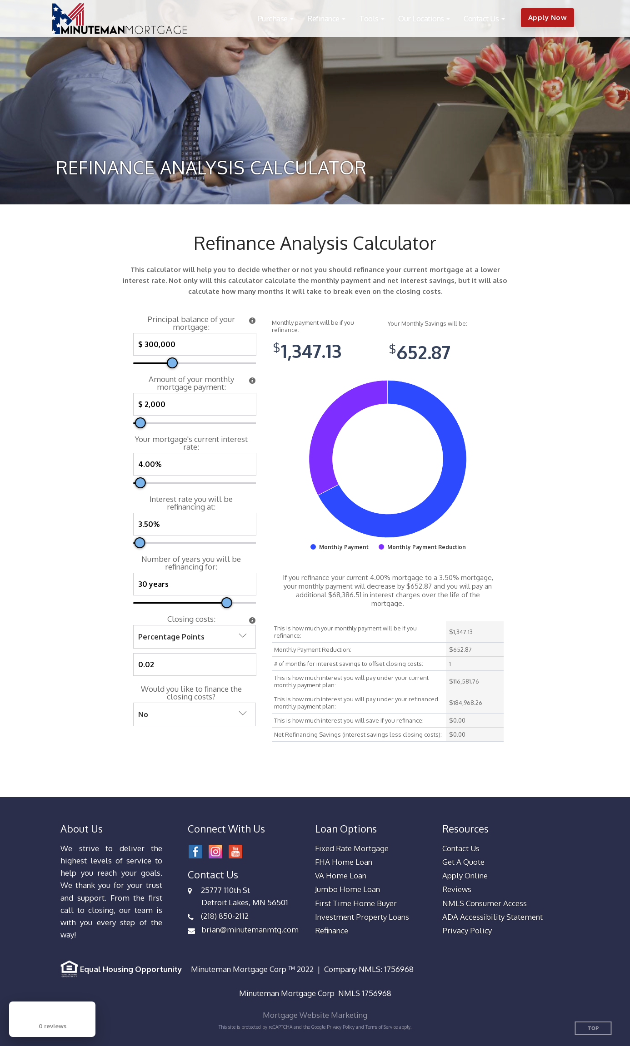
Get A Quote (463, 862)
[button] (275, 18)
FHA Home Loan (343, 862)
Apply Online (465, 875)
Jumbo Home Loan (347, 889)
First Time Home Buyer (356, 903)
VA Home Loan (340, 875)
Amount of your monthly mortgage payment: (191, 383)
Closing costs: (191, 619)
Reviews (456, 889)
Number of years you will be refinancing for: (191, 562)
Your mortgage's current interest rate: (191, 443)
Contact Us (461, 848)
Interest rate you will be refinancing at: (191, 503)
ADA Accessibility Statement (492, 917)
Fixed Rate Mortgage (352, 848)
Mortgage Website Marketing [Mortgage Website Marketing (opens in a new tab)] (315, 1015)
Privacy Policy (467, 930)
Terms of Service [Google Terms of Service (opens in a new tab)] (381, 1027)
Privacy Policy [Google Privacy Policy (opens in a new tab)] (341, 1027)
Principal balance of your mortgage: (191, 323)
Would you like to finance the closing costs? (191, 692)
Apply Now (547, 17)
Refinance (331, 930)
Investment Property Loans (362, 917)
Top (593, 1028)
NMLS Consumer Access (484, 903)
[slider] (172, 362)
